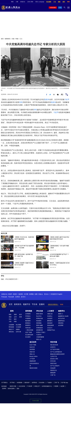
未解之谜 (49, 313)
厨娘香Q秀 (33, 361)
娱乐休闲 (33, 342)
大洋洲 (26, 294)
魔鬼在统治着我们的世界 (57, 354)
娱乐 (20, 314)
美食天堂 (32, 352)
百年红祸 (52, 361)
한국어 (23, 297)
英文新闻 (48, 1)
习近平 (66, 99)
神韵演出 (11, 331)
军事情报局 (39, 327)
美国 (10, 317)
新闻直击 (28, 323)
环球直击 (28, 316)
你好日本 (32, 347)
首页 (2, 38)
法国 (35, 294)
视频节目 (26, 304)
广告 (54, 1)
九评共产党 (53, 356)
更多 (18, 388)
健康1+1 (60, 313)
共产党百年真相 (54, 349)
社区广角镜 (28, 332)
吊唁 (21, 102)
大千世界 (32, 358)
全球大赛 (18, 331)
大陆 (13, 38)
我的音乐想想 (33, 368)
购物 (68, 1)
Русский (11, 297)
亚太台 (46, 294)
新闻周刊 (28, 325)
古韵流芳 (49, 318)
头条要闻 (11, 324)
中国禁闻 (28, 318)
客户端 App (64, 382)
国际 (10, 314)
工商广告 (52, 375)
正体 (28, 1)
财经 (15, 319)
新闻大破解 (39, 325)
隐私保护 (27, 382)
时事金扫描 (39, 318)
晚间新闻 (28, 320)
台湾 (15, 317)
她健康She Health (63, 316)
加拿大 (15, 294)
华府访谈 (28, 327)
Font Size (62, 94)
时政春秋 (38, 320)
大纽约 (10, 294)
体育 (20, 317)
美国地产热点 (51, 330)
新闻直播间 (53, 7)
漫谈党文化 (53, 370)
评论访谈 (39, 311)
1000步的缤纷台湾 (34, 364)
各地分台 (22, 1)
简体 (32, 1)
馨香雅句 (49, 320)
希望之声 (37, 386)
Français (4, 297)
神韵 (12, 1)
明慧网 (56, 386)
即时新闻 (11, 327)
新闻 (11, 311)
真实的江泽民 (54, 358)
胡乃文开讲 (61, 318)
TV (60, 7)
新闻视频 (28, 311)
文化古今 (49, 327)
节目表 (34, 304)
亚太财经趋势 (29, 334)
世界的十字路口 (40, 332)
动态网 (62, 386)
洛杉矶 (20, 294)
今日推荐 (18, 327)
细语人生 (38, 339)
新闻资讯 (7, 38)
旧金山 (40, 294)
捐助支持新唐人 (53, 304)
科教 (15, 321)
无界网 (4, 388)
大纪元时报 (21, 386)
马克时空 (38, 334)
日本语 (17, 297)
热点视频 (18, 324)
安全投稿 (41, 382)
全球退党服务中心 (47, 386)
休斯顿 (31, 294)
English (59, 294)
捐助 (59, 1)
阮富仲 (46, 99)
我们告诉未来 (54, 345)
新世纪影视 (11, 388)
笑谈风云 (49, 316)
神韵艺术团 (13, 386)
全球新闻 (28, 313)
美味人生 (32, 354)
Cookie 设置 (35, 400)
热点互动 (38, 316)
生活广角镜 (33, 345)
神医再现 (60, 323)
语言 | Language (39, 1)
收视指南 (19, 382)
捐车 (64, 1)
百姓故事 (52, 368)
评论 (10, 319)
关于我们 (12, 382)
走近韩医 (60, 325)
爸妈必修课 (50, 325)
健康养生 (61, 311)
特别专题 (53, 342)
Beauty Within (34, 356)
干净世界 (29, 386)
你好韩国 (32, 349)
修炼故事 (52, 372)
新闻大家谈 (39, 313)
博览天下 (11, 329)
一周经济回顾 (29, 330)
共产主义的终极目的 (56, 352)
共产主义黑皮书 (54, 365)
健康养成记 (61, 320)
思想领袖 (38, 323)
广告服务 (49, 382)
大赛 (17, 1)
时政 (17, 38)
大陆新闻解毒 (40, 337)
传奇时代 (52, 347)
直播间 (41, 304)
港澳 (15, 314)
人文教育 (50, 311)
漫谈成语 (49, 323)
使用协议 (34, 382)
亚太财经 (28, 337)
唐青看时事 (39, 330)
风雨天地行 (53, 363)
